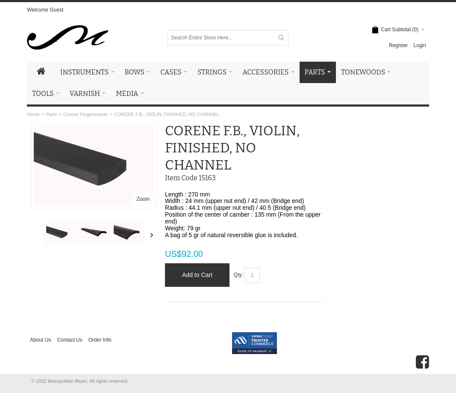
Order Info (100, 340)
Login (420, 45)
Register (398, 45)
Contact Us (69, 340)
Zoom (143, 199)
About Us (40, 340)
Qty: (238, 275)
